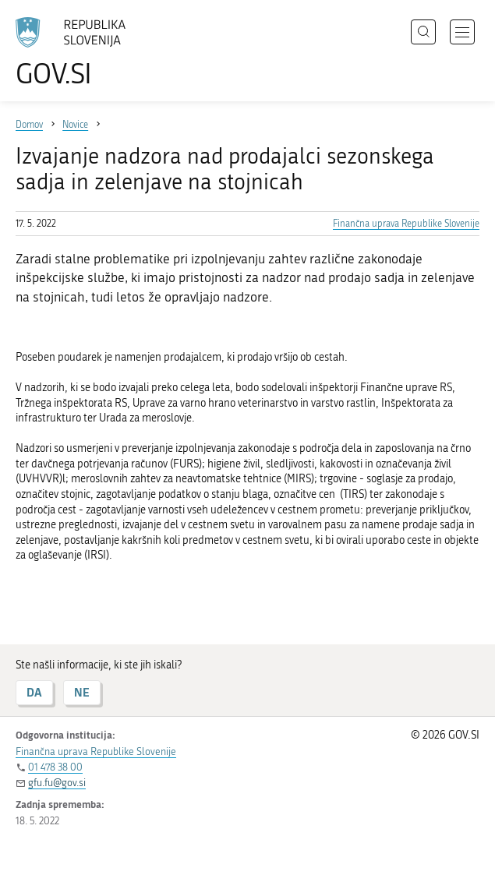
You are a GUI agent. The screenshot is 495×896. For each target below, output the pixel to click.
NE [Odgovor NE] (82, 692)
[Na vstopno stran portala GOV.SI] (78, 52)
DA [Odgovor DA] (34, 692)
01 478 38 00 (55, 767)
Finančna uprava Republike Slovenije (406, 223)
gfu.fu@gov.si (57, 782)
